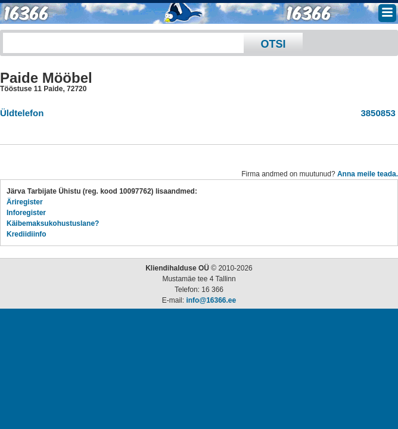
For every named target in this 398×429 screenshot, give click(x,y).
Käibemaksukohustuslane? (53, 223)
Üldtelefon (21, 113)
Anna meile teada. (367, 174)
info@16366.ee (211, 300)
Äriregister (25, 202)
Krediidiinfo (26, 234)
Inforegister (26, 213)
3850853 (376, 113)
